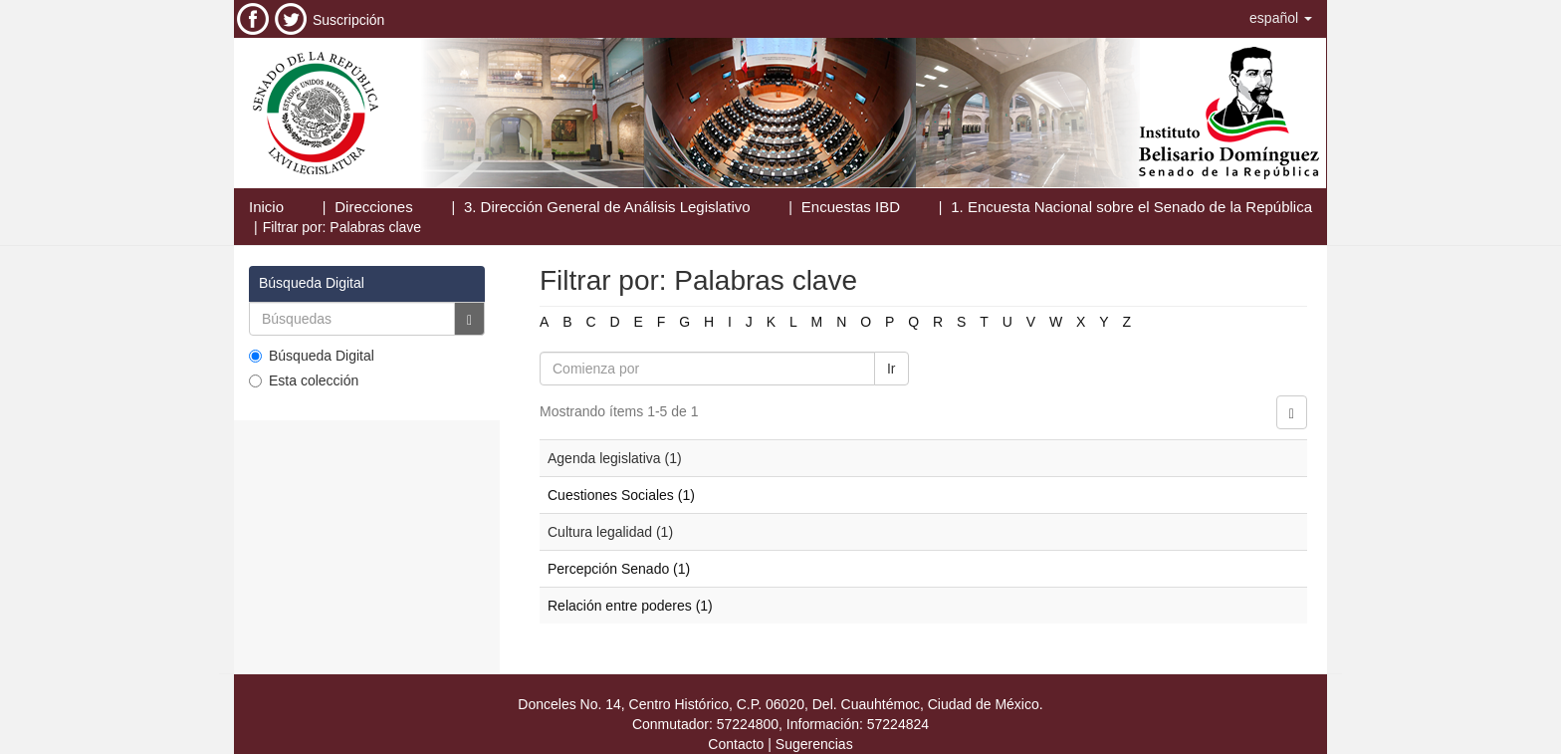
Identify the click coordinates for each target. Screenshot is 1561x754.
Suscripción (348, 20)
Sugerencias (814, 744)
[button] (1280, 18)
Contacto (736, 744)
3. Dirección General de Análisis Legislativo (607, 206)
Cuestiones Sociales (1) (621, 495)
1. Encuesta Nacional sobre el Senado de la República (1131, 206)
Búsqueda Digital (311, 356)
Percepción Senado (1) (619, 569)
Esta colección (303, 380)
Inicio (266, 206)
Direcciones (373, 206)
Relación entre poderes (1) (630, 606)
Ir (891, 369)
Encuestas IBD (850, 206)
